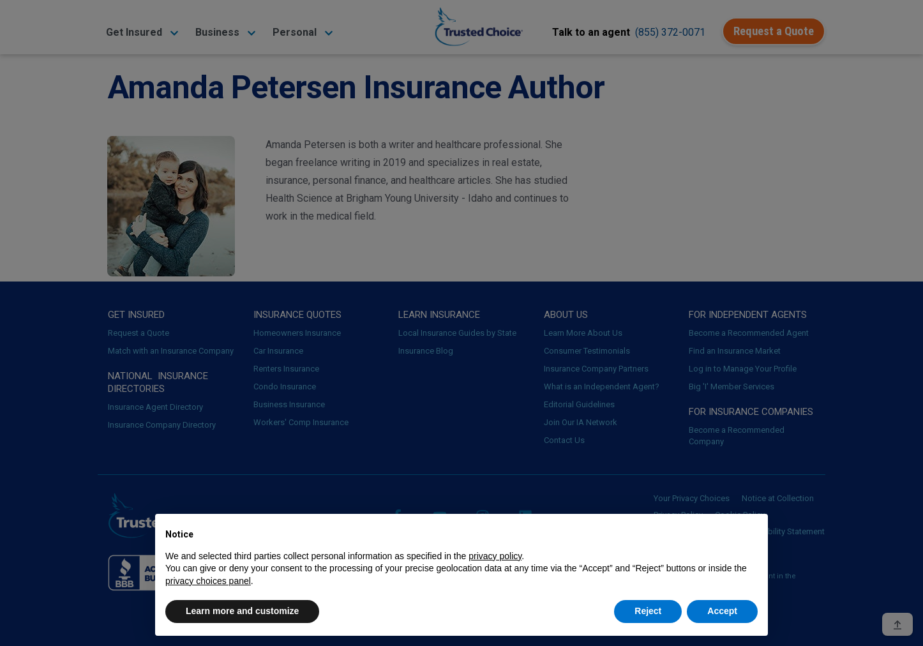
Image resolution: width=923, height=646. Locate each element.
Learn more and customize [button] (242, 611)
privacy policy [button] (495, 556)
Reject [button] (647, 611)
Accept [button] (722, 611)
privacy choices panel (208, 581)
